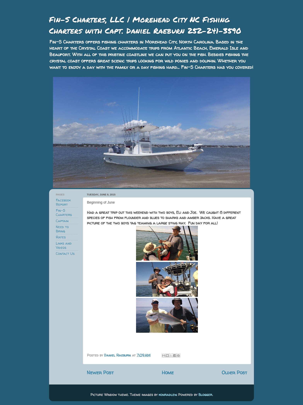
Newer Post (100, 372)
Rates (61, 237)
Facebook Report (63, 202)
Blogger (205, 394)
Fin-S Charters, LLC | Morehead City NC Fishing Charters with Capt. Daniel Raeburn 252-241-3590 (145, 25)
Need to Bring (62, 229)
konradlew (168, 394)
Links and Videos (64, 245)
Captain (62, 220)
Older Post (234, 372)
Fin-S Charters (64, 212)
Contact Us (65, 253)
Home (168, 372)
